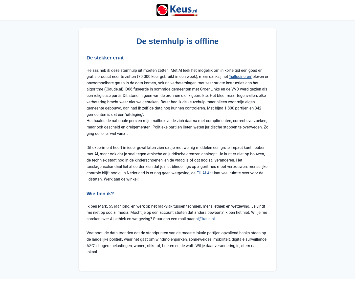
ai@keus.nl (205, 219)
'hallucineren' (240, 76)
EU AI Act (205, 173)
